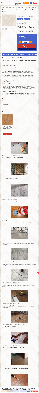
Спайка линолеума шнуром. (19, 296)
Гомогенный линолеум (30, 359)
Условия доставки (4, 355)
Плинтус (27, 360)
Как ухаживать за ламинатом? (29, 297)
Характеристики (14, 54)
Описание (6, 54)
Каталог (28, 352)
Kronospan (31, 16)
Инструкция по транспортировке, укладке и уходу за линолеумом (6, 361)
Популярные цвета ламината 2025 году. (29, 154)
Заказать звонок (18, 4)
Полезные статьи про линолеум (27, 252)
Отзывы (21, 54)
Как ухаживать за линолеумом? (17, 317)
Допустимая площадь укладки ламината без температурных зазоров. (18, 214)
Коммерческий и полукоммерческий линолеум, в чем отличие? (31, 338)
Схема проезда (23, 369)
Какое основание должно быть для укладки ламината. (7, 154)
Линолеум (28, 355)
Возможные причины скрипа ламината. (6, 235)
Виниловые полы (29, 356)
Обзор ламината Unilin (6, 193)
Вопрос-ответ (29, 54)
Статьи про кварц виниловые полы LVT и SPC (27, 191)
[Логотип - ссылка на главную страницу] (7, 369)
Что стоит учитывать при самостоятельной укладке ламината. (7, 214)
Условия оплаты (4, 356)
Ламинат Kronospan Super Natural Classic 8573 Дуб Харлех (7, 127)
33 (29, 24)
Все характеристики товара (27, 31)
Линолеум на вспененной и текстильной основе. (31, 255)
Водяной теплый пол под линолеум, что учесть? (7, 338)
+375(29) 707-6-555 (18, 2)
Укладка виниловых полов (18, 356)
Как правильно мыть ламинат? (6, 317)
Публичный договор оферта (6, 359)
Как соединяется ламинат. (31, 234)
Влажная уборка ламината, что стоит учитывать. (7, 174)
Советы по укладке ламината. (17, 235)
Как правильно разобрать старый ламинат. (19, 194)
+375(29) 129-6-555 (18, 1)
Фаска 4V (30, 22)
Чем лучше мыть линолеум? (31, 316)
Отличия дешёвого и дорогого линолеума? (18, 276)
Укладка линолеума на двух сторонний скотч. (31, 276)
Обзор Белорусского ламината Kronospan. (18, 174)
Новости (15, 211)
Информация (4, 352)
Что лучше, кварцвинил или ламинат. (31, 194)
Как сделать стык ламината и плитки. (7, 255)
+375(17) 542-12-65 (18, 3)
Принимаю (35, 391)
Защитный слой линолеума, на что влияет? (7, 297)
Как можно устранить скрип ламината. (31, 214)
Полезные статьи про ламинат (3, 151)
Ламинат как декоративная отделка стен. (19, 154)
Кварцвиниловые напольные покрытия (18, 255)
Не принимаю (29, 391)
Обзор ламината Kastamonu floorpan (31, 174)
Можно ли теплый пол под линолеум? (19, 338)
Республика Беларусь (31, 28)
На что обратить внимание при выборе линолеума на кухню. (7, 276)
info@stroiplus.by (6, 375)
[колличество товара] (25, 42)
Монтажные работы (18, 352)
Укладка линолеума (17, 355)
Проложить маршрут (24, 368)
